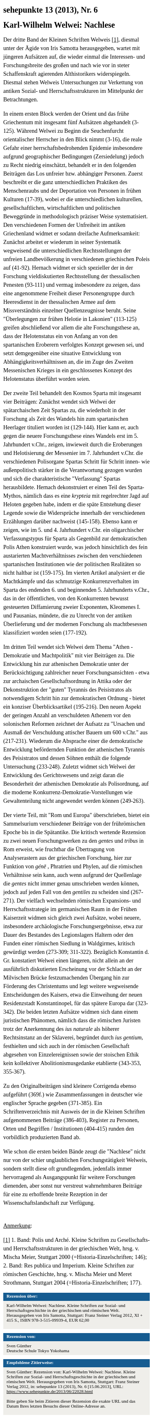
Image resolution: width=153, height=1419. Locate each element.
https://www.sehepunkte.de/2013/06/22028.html (50, 1391)
